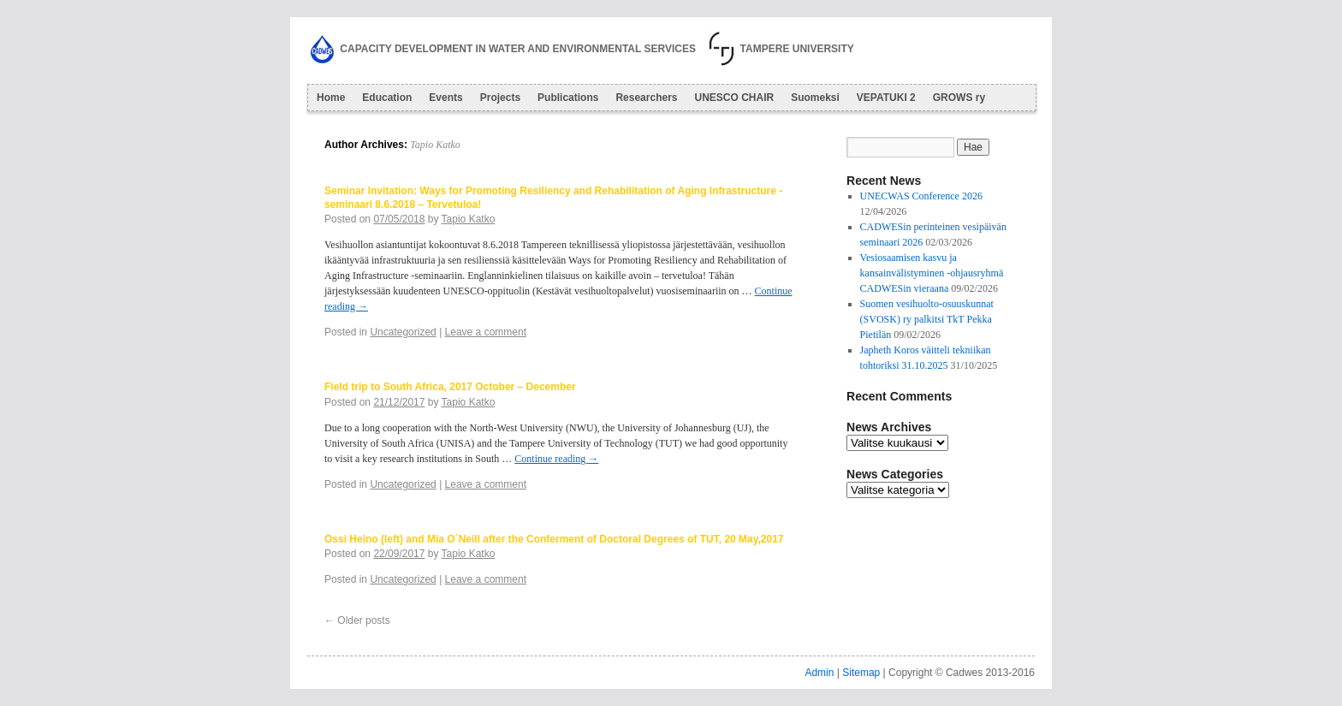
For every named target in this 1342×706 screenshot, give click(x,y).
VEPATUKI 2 (886, 98)
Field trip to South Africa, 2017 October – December (450, 387)
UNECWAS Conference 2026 (921, 196)
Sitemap (861, 673)
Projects (500, 98)
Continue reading (556, 459)
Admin (819, 673)
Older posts (357, 620)
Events (445, 98)
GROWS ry (959, 98)
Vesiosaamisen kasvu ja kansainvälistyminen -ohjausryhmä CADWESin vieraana (932, 273)
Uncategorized (403, 332)
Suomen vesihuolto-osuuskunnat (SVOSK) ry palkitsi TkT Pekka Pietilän (927, 319)
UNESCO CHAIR (734, 98)
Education (387, 98)
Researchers (646, 98)
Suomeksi (815, 98)
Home (331, 98)
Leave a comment (485, 332)
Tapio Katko (435, 145)
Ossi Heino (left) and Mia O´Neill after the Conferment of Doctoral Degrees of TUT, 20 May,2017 (554, 539)
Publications (567, 98)
